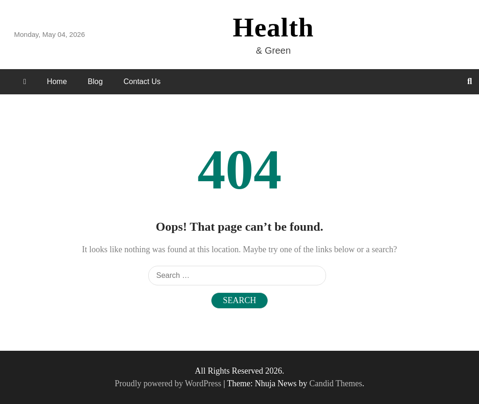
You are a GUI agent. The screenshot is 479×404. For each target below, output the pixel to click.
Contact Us (141, 81)
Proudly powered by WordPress (169, 383)
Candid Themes (335, 383)
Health (273, 27)
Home (57, 81)
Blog (95, 81)
